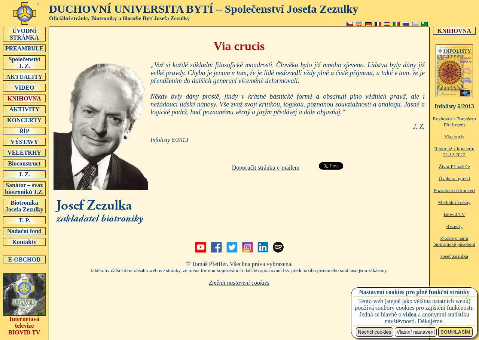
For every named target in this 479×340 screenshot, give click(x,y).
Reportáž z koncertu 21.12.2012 (454, 151)
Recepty (454, 226)
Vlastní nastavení (416, 332)
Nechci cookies (374, 332)
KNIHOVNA (24, 98)
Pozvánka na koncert (454, 190)
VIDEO (24, 87)
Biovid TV (454, 214)
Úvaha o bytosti (454, 178)
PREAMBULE (24, 48)
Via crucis (454, 136)
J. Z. (24, 174)
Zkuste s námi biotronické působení (454, 241)
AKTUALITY (24, 76)
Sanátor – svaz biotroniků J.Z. (24, 188)
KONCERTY (24, 120)
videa (410, 314)
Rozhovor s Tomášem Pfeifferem (454, 121)
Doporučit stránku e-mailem (265, 167)
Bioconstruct (24, 163)
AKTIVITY (24, 109)
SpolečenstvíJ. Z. (24, 62)
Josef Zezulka (454, 256)
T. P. (24, 220)
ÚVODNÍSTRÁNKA (24, 34)
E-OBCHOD (24, 259)
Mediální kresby (454, 202)
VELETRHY (24, 152)
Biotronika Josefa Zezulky (24, 206)
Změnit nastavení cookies (239, 282)
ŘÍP (24, 130)
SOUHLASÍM (455, 332)
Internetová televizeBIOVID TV (24, 323)
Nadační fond (24, 231)
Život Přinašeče (454, 166)
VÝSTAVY (24, 141)
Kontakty (24, 241)
